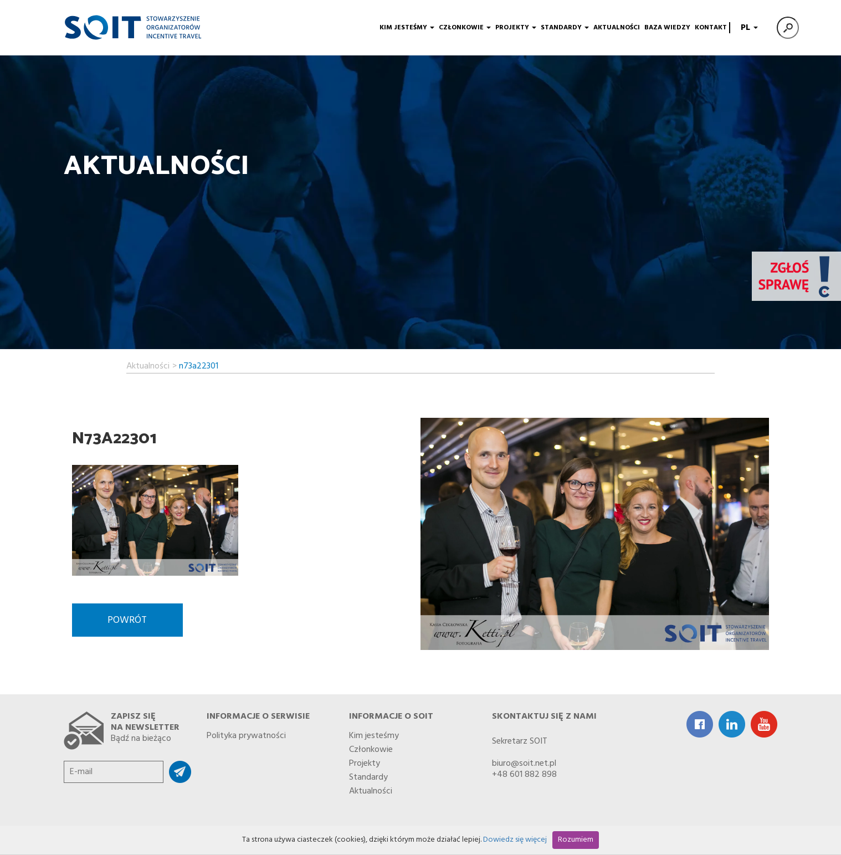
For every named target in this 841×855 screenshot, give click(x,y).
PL (748, 27)
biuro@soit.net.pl (524, 763)
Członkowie (465, 27)
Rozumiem (575, 839)
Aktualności (616, 27)
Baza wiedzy (667, 27)
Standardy (565, 27)
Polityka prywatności (246, 734)
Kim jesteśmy (407, 27)
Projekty (515, 27)
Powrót (127, 620)
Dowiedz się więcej (515, 839)
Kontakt (711, 27)
